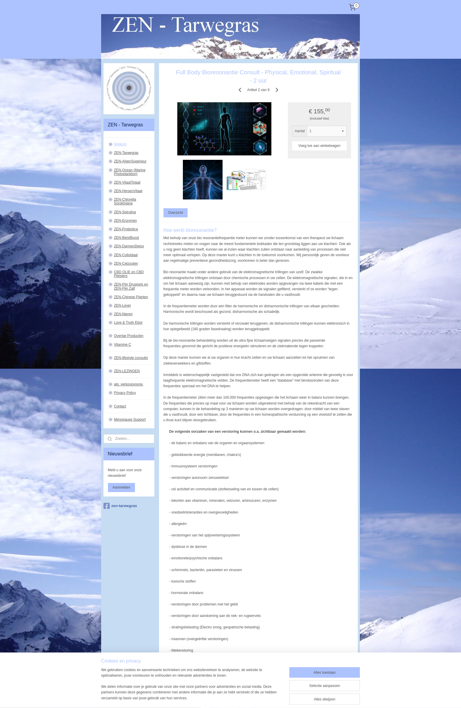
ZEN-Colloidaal (126, 255)
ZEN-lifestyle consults (131, 358)
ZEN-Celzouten (126, 263)
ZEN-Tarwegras (126, 153)
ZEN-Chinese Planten (131, 297)
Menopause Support (130, 419)
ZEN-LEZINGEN (127, 371)
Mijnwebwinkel (290, 690)
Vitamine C (122, 345)
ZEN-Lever (122, 305)
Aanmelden (122, 487)
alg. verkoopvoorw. (128, 384)
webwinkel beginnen (244, 690)
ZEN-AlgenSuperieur (130, 161)
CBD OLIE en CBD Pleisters (129, 274)
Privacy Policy (125, 393)
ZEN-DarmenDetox (129, 246)
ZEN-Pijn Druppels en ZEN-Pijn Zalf (131, 286)
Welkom (120, 144)
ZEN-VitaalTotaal (127, 182)
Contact (120, 406)
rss (225, 690)
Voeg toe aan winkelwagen (319, 146)
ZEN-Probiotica (126, 229)
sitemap (215, 690)
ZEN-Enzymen (125, 221)
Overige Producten (128, 336)
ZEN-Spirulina (125, 212)
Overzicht (175, 213)
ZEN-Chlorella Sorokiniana (125, 201)
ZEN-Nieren (123, 314)
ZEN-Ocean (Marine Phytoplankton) (130, 172)
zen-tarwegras (120, 505)
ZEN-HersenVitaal (128, 191)
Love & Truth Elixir (128, 323)
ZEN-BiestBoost (126, 238)
